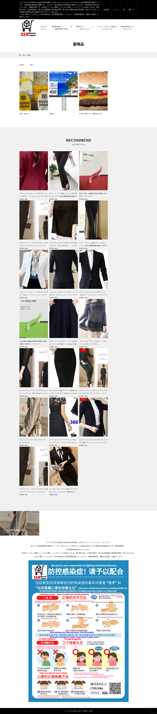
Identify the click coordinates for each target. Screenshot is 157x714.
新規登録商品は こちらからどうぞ (127, 28)
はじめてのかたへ (43, 28)
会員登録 (106, 9)
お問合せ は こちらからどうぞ (84, 28)
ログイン (116, 9)
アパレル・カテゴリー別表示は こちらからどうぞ (107, 28)
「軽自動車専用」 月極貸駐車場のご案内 (61, 28)
